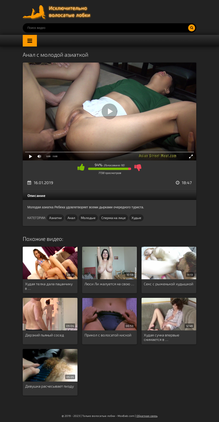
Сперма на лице (113, 218)
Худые (136, 218)
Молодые (88, 218)
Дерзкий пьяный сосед (44, 335)
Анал (71, 218)
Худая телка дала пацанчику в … (49, 286)
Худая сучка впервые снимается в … (161, 337)
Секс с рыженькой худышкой (168, 284)
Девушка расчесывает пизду (49, 386)
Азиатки (55, 218)
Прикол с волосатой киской (107, 335)
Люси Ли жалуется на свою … (109, 284)
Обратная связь (147, 415)
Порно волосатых (57, 11)
